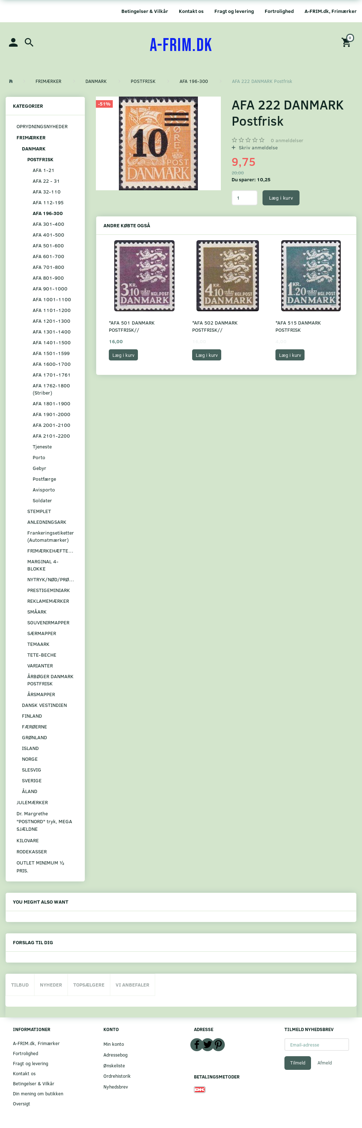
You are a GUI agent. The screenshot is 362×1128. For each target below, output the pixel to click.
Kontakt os (191, 11)
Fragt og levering (234, 11)
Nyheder (51, 984)
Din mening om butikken (38, 1093)
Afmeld (324, 1062)
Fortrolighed (279, 11)
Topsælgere (89, 984)
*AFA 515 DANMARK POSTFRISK (298, 326)
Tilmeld (297, 1062)
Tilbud (20, 984)
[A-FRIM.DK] (181, 45)
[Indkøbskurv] (347, 42)
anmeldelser (287, 140)
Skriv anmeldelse (257, 147)
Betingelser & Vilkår (144, 11)
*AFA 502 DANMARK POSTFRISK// (215, 326)
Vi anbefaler (132, 984)
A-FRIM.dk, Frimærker (331, 11)
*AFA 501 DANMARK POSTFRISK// (132, 326)
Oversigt (21, 1103)
